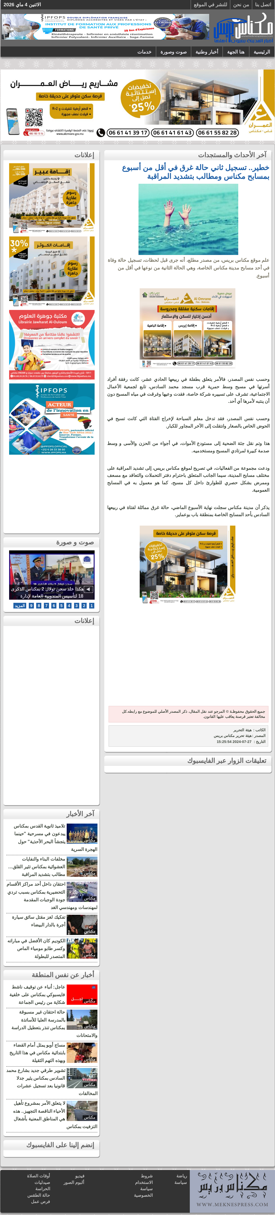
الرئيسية (262, 52)
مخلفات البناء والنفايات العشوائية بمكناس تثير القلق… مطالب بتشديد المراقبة (36, 867)
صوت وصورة (173, 52)
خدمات (144, 52)
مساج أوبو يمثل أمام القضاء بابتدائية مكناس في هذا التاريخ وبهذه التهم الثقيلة (37, 1053)
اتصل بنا (263, 4)
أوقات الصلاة (38, 1175)
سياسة (180, 1182)
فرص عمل (40, 1201)
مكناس (89, 840)
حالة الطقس (38, 1195)
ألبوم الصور (74, 1182)
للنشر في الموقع (210, 4)
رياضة (181, 1175)
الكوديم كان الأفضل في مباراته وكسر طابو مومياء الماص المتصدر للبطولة (36, 948)
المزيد (20, 605)
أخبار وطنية (206, 52)
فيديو (79, 1175)
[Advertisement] (187, 659)
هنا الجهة (236, 52)
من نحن (241, 4)
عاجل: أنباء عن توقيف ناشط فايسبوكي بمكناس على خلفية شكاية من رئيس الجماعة (37, 995)
